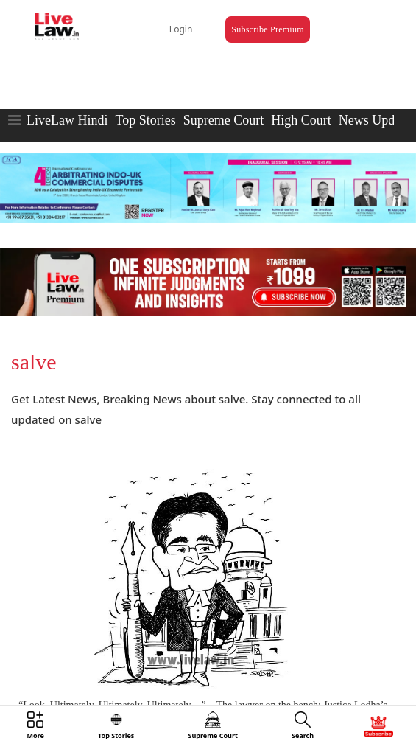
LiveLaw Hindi (67, 120)
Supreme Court (223, 120)
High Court (301, 120)
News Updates (377, 120)
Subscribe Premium (267, 29)
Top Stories (145, 120)
